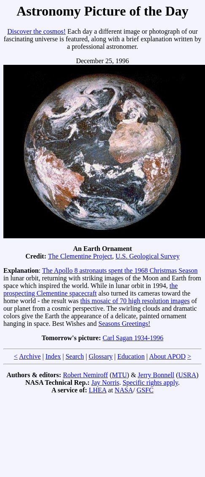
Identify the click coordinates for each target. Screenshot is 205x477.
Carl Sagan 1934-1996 (132, 337)
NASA (124, 390)
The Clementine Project (80, 256)
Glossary (101, 356)
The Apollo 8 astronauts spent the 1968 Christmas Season (120, 270)
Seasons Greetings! (124, 323)
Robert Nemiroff (85, 374)
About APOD (167, 356)
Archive (30, 356)
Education (131, 356)
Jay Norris (105, 382)
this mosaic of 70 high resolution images (135, 300)
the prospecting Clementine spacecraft (90, 289)
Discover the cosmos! (36, 31)
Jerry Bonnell (156, 374)
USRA (187, 374)
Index (53, 356)
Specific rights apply (150, 382)
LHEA (98, 390)
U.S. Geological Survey (148, 256)
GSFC (145, 390)
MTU (119, 374)
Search (74, 356)
